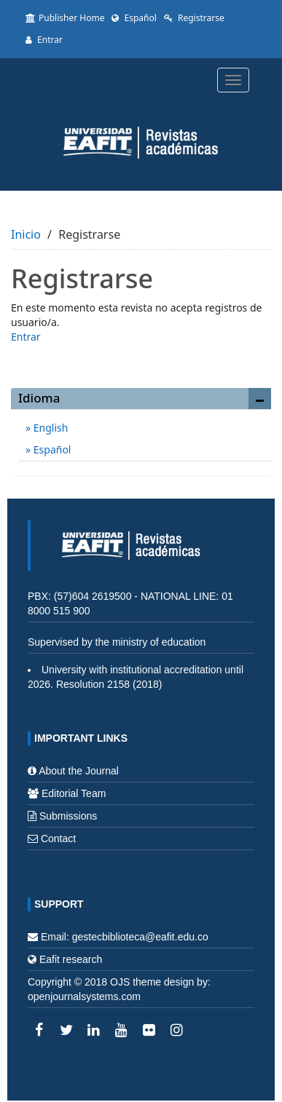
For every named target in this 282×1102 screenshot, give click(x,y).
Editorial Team (74, 793)
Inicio (26, 234)
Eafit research (70, 959)
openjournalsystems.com (84, 996)
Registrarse (194, 18)
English (49, 428)
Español (133, 18)
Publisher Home (65, 18)
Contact (58, 838)
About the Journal (79, 771)
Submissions (68, 816)
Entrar (44, 39)
